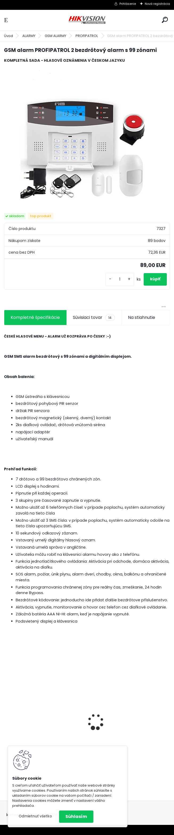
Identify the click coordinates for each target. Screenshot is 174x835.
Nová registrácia (157, 4)
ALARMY (28, 35)
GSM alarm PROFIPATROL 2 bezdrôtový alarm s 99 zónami (40, 737)
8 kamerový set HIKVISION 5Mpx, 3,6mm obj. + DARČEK (126, 723)
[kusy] (119, 279)
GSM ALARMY (55, 35)
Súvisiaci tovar (94, 317)
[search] (165, 20)
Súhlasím (76, 816)
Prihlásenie (127, 4)
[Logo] (87, 20)
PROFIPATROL (87, 35)
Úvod (8, 35)
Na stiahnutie (141, 317)
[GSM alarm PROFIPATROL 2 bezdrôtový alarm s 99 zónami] (87, 133)
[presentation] (7, 712)
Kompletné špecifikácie (35, 317)
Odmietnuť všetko (35, 816)
